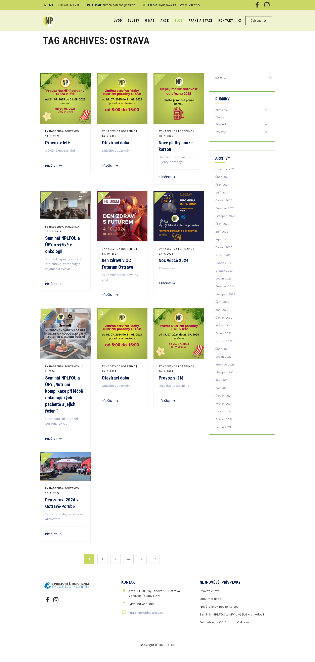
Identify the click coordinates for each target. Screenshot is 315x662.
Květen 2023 (223, 255)
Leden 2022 (223, 356)
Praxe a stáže (200, 20)
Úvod (118, 20)
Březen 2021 (223, 419)
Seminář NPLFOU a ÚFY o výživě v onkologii (62, 245)
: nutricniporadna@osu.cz (113, 5)
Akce (165, 20)
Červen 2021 (223, 395)
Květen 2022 (223, 325)
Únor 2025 (222, 176)
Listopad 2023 (225, 216)
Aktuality (221, 109)
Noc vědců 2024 (174, 260)
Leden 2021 (223, 427)
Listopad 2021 (224, 372)
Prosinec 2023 (224, 208)
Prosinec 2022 (224, 286)
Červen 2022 (223, 317)
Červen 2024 (223, 200)
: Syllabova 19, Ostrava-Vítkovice (174, 5)
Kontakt (225, 20)
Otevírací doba (115, 143)
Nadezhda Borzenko (64, 131)
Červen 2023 (223, 247)
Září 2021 (221, 388)
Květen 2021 (223, 403)
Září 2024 (221, 192)
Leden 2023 (223, 278)
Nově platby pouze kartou (219, 606)
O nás (150, 20)
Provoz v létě (57, 143)
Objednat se (259, 20)
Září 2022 (221, 309)
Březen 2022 (224, 341)
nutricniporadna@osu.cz (145, 612)
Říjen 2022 (222, 302)
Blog (179, 20)
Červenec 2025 (225, 169)
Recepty (220, 131)
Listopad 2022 (225, 294)
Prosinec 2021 (224, 364)
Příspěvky (221, 124)
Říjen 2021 (222, 380)
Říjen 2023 (222, 223)
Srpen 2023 (223, 239)
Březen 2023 (224, 270)
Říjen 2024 (222, 184)
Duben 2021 (223, 411)
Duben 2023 (223, 262)
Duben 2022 (223, 333)
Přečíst (51, 165)
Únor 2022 (222, 348)
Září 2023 (221, 231)
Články (219, 117)
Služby (133, 20)
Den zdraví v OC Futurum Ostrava (224, 622)
